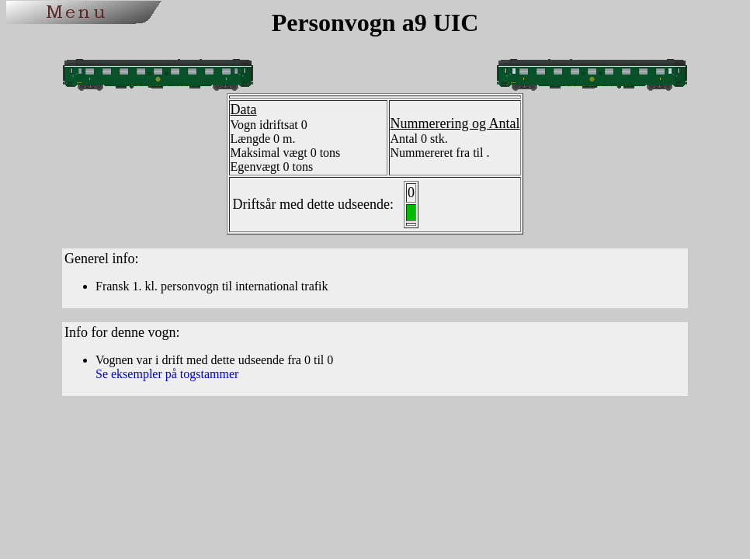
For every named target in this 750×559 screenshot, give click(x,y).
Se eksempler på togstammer (166, 373)
